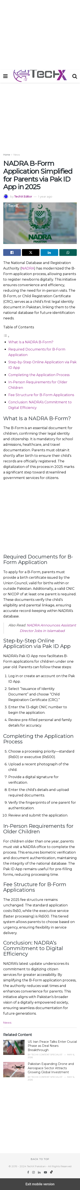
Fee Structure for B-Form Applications (41, 395)
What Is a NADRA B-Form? (30, 342)
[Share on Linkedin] (49, 252)
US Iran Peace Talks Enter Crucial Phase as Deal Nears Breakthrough (52, 1046)
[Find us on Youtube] (46, 1172)
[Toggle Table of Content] (6, 337)
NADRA (27, 268)
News (16, 154)
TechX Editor (23, 196)
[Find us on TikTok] (51, 1172)
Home (6, 154)
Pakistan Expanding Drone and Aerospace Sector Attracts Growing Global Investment (51, 1068)
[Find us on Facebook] (28, 1172)
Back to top (40, 1159)
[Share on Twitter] (31, 252)
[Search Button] (74, 76)
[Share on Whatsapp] (68, 252)
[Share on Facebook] (12, 252)
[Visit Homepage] (40, 76)
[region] (40, 34)
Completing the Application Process (39, 375)
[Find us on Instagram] (34, 1172)
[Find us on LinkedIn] (39, 1172)
